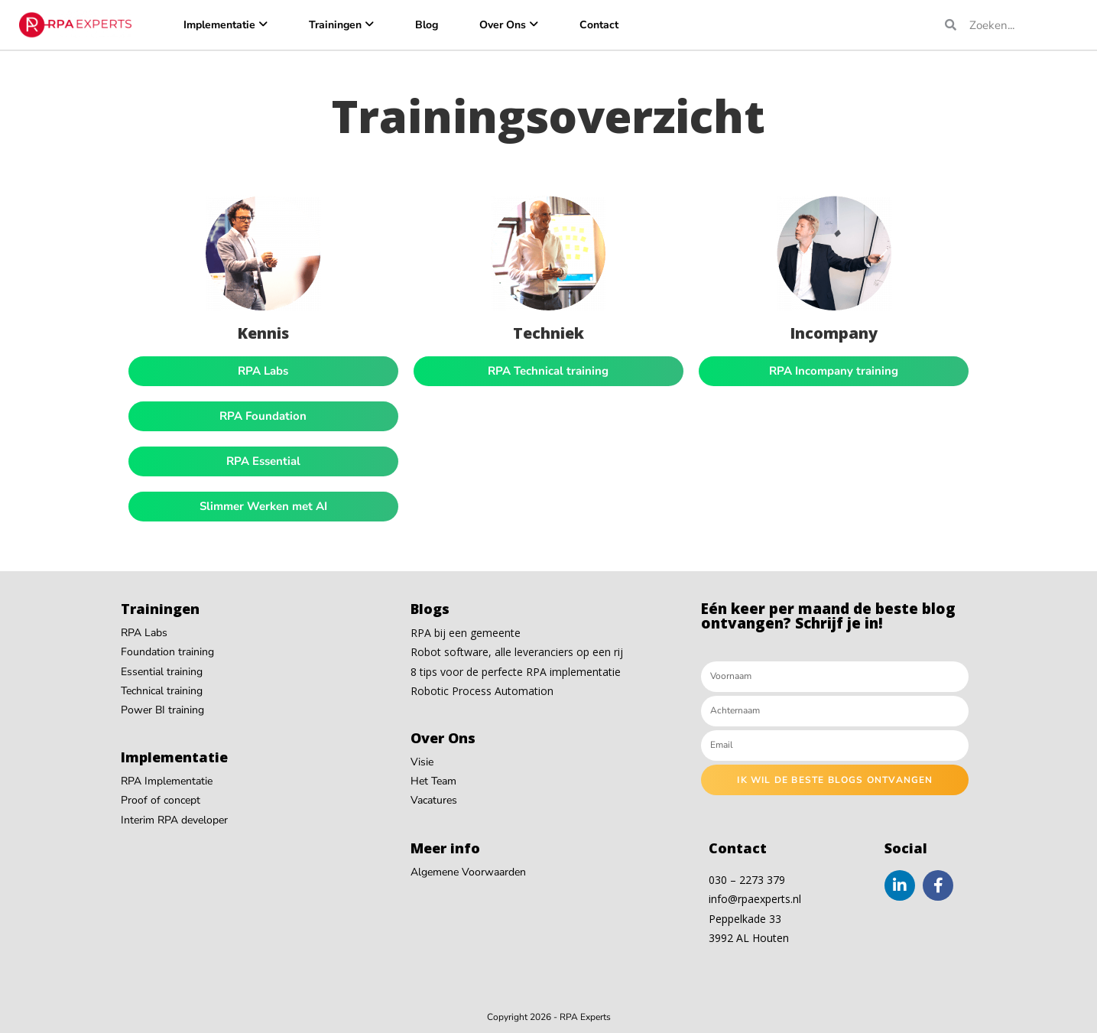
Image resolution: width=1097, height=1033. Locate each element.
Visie (422, 762)
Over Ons (502, 25)
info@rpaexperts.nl (755, 899)
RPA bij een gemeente (466, 632)
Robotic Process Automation (482, 691)
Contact (598, 25)
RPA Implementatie (167, 781)
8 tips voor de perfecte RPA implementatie (516, 671)
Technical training (162, 691)
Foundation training (167, 652)
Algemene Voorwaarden (468, 872)
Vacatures (434, 800)
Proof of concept (160, 800)
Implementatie (219, 25)
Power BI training (162, 710)
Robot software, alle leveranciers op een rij (517, 652)
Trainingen (335, 25)
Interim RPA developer (174, 820)
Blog (426, 25)
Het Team (433, 781)
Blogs (430, 608)
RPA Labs (144, 632)
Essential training (162, 671)
